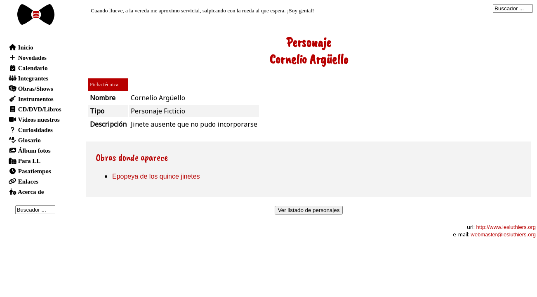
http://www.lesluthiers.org (506, 227)
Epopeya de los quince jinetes (156, 176)
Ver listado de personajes (309, 210)
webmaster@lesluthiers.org (503, 234)
